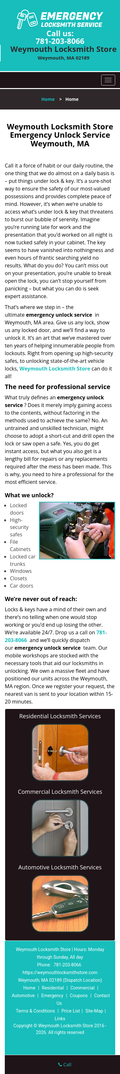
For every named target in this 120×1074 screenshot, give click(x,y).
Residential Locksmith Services (60, 716)
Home (47, 99)
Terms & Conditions (35, 1010)
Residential (53, 987)
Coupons (79, 995)
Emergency (52, 995)
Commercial (82, 987)
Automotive (23, 995)
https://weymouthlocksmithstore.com (59, 972)
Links (60, 1018)
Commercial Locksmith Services (60, 791)
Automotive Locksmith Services (59, 867)
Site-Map (94, 1010)
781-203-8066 (60, 41)
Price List (70, 1010)
